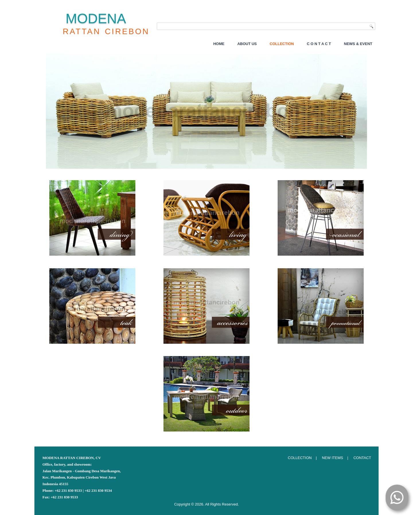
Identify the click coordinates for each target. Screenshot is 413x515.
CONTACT (362, 458)
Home (218, 44)
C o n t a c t (319, 44)
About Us (247, 44)
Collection (282, 44)
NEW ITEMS (332, 458)
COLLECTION (300, 458)
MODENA (96, 18)
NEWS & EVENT (358, 44)
